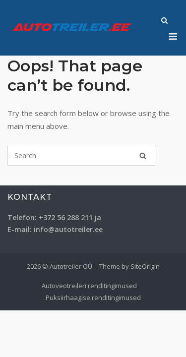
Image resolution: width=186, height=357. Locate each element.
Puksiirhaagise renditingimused (93, 297)
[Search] (142, 156)
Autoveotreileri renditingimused (89, 285)
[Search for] (81, 156)
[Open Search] (164, 21)
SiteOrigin (145, 266)
